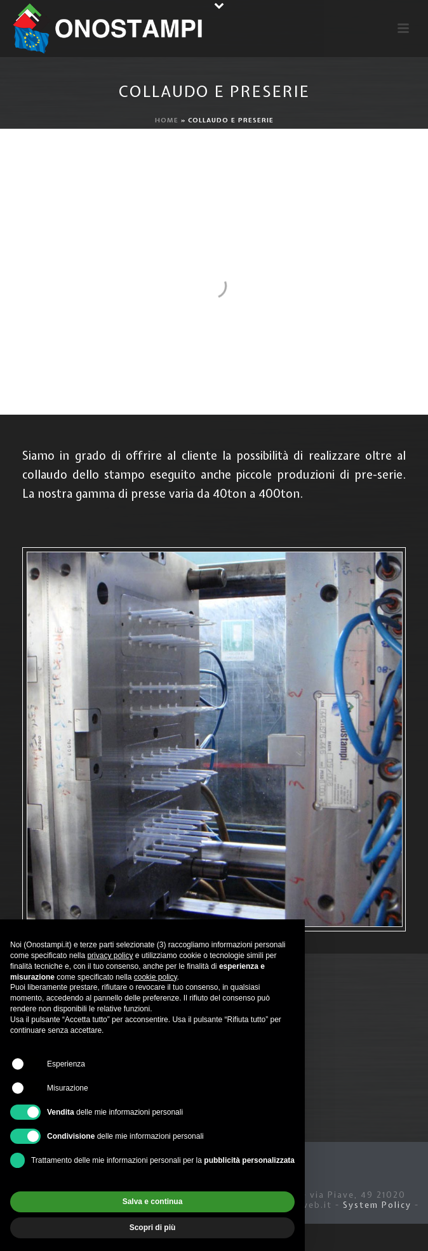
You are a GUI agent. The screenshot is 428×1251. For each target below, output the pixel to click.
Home (166, 120)
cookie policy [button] (155, 977)
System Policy (377, 1205)
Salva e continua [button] (153, 1201)
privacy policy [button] (110, 955)
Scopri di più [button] (153, 1227)
